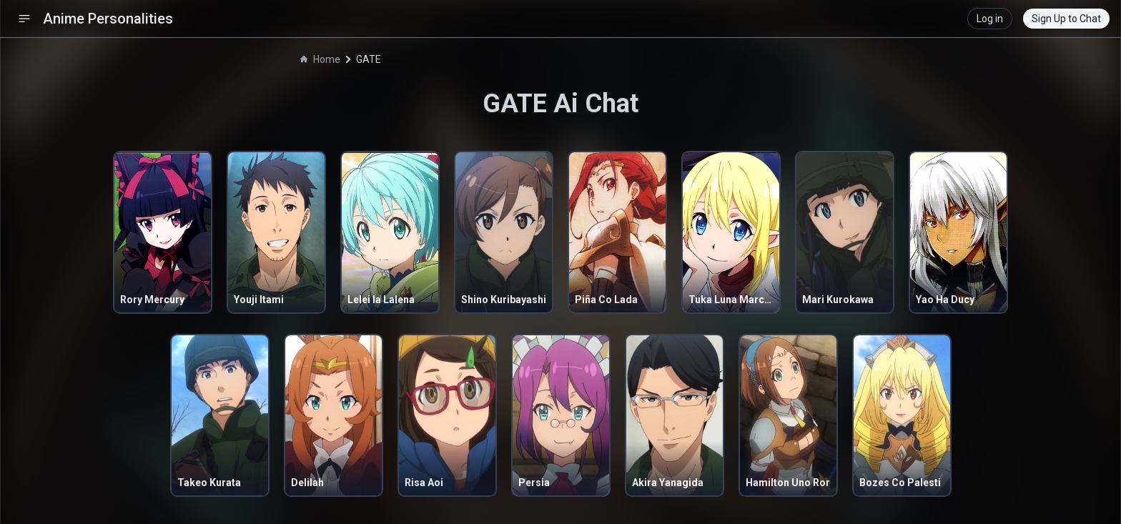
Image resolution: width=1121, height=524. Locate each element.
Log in (990, 18)
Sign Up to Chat (1066, 18)
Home (320, 59)
